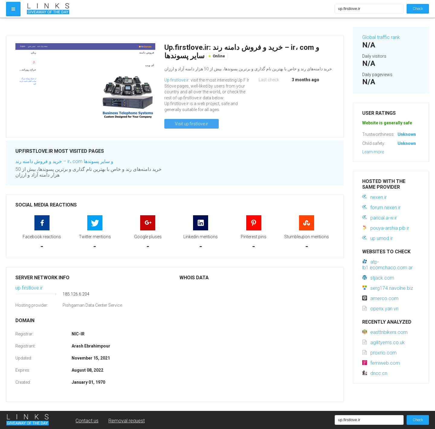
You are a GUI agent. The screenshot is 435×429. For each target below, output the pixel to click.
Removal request (126, 421)
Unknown (407, 134)
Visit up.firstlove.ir (191, 123)
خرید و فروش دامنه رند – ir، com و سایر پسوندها (64, 161)
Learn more (373, 151)
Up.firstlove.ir (176, 80)
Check (418, 8)
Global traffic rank (381, 37)
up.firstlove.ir (29, 288)
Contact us (87, 421)
